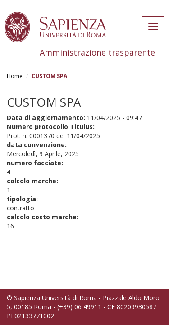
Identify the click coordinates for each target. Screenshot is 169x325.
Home (15, 76)
